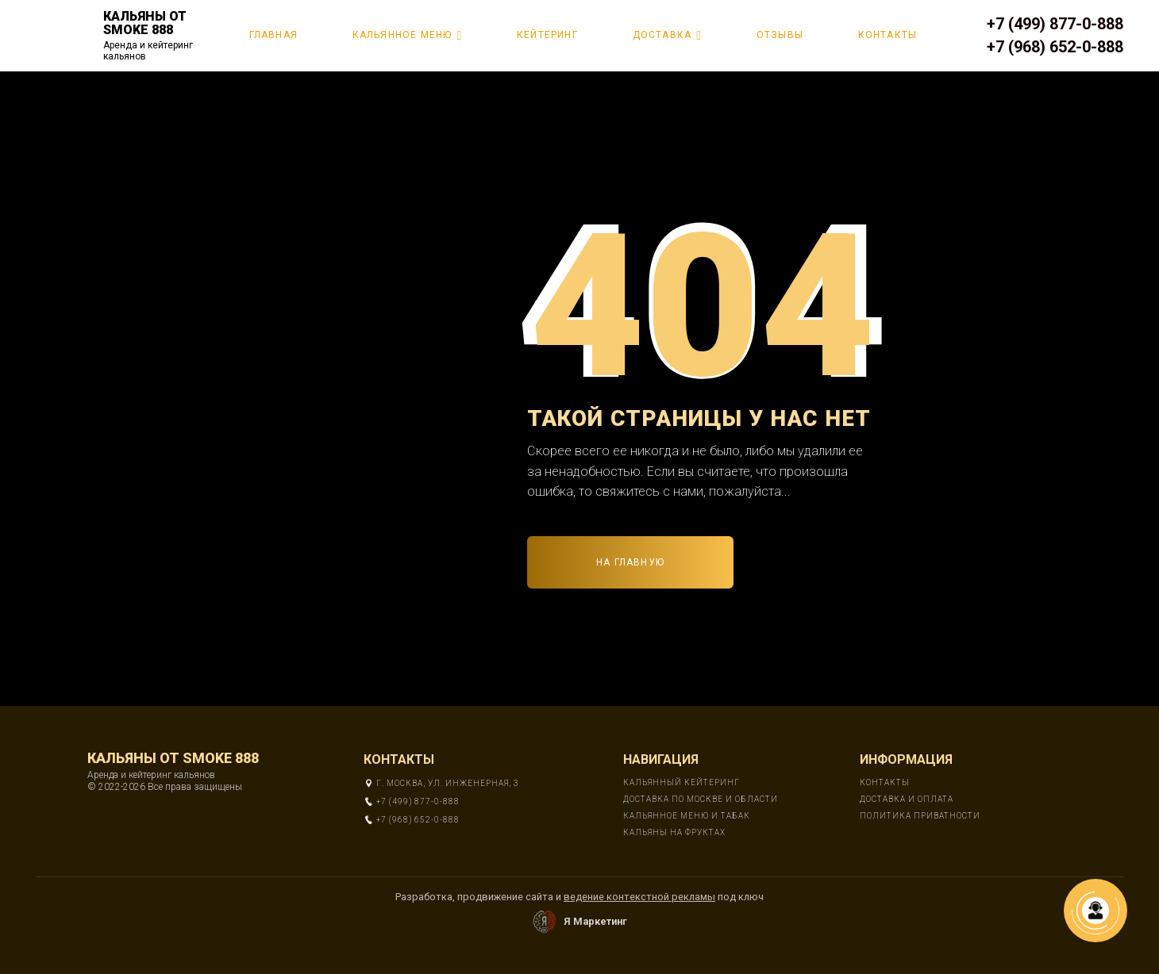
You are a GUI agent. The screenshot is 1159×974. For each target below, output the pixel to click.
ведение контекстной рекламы (639, 897)
